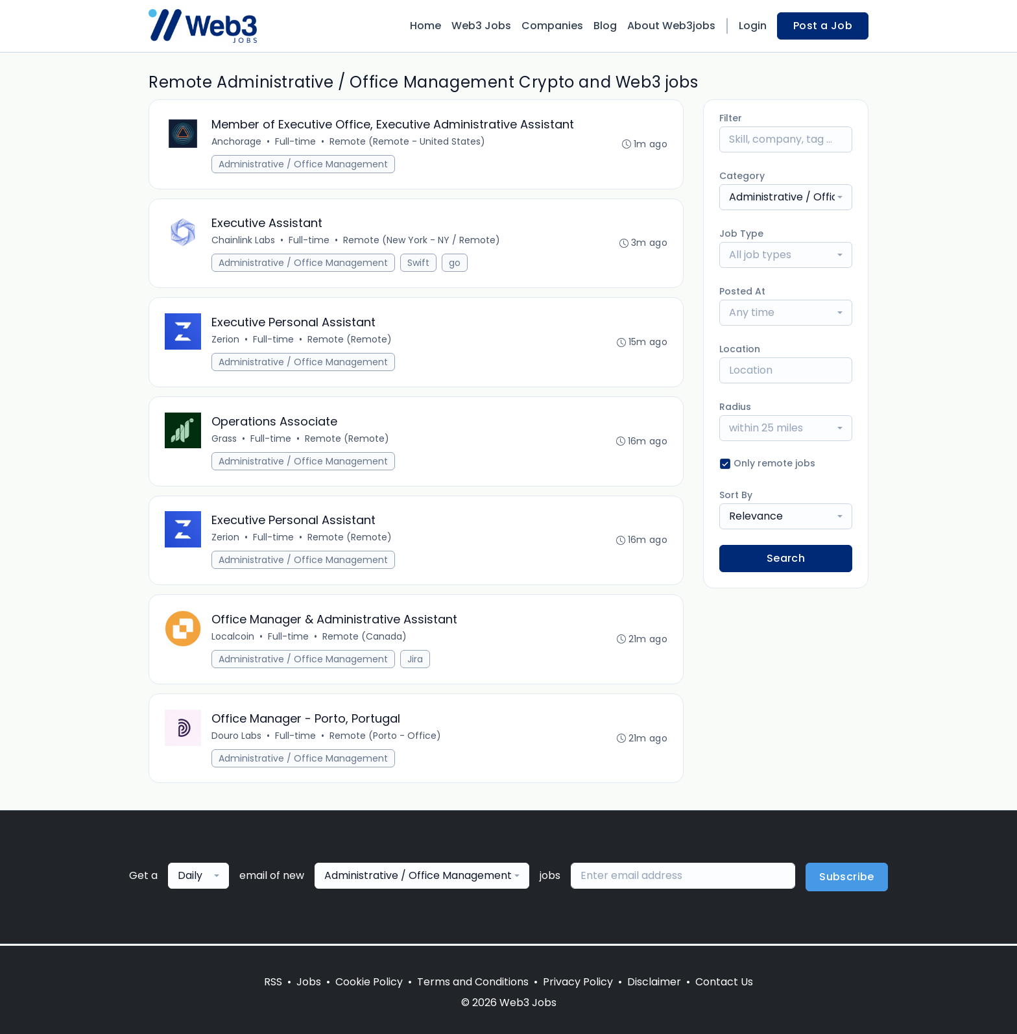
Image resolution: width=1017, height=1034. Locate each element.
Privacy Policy (578, 981)
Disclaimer (654, 981)
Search (786, 558)
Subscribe (846, 878)
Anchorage (236, 141)
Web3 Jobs (481, 25)
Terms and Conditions (473, 981)
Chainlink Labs (243, 240)
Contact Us (724, 981)
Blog (605, 25)
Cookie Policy (369, 981)
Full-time (295, 141)
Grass (224, 439)
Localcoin (232, 637)
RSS (273, 981)
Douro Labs (236, 736)
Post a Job (822, 25)
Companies (552, 25)
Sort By (735, 494)
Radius (735, 406)
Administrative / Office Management (303, 164)
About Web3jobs (671, 25)
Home (425, 25)
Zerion (225, 339)
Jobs (308, 981)
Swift (418, 263)
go (455, 263)
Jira (415, 660)
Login (753, 25)
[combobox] (785, 197)
